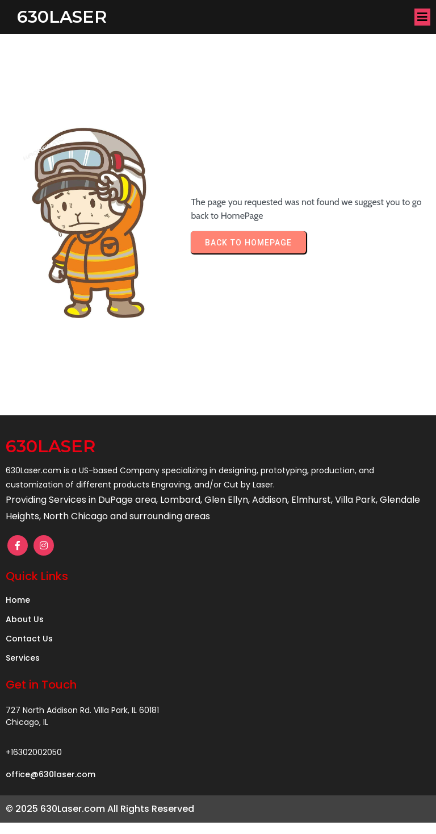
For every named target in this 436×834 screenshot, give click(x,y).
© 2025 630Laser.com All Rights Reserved (100, 808)
